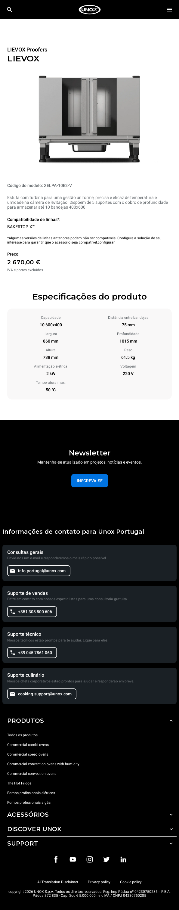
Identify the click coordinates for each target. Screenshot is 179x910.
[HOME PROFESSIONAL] (89, 9)
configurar (106, 242)
